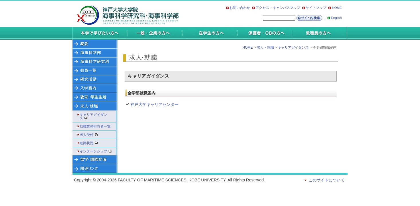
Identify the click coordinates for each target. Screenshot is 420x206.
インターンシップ (97, 151)
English (336, 17)
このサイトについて (327, 180)
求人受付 (90, 134)
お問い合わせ (239, 7)
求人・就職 (265, 47)
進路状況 (90, 143)
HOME (337, 7)
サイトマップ (316, 7)
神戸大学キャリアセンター (154, 104)
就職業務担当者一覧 (95, 126)
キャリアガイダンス (93, 116)
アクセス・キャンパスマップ (278, 7)
